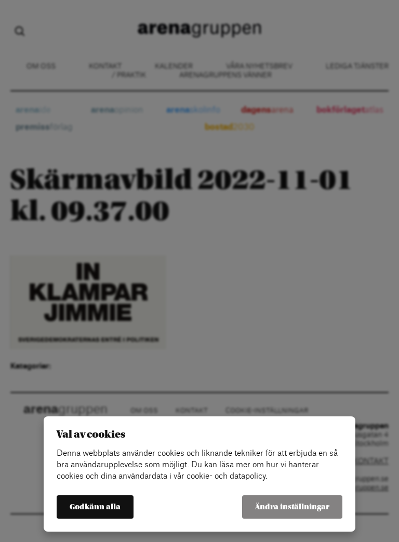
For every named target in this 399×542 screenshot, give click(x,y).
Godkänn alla (95, 507)
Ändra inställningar (292, 507)
